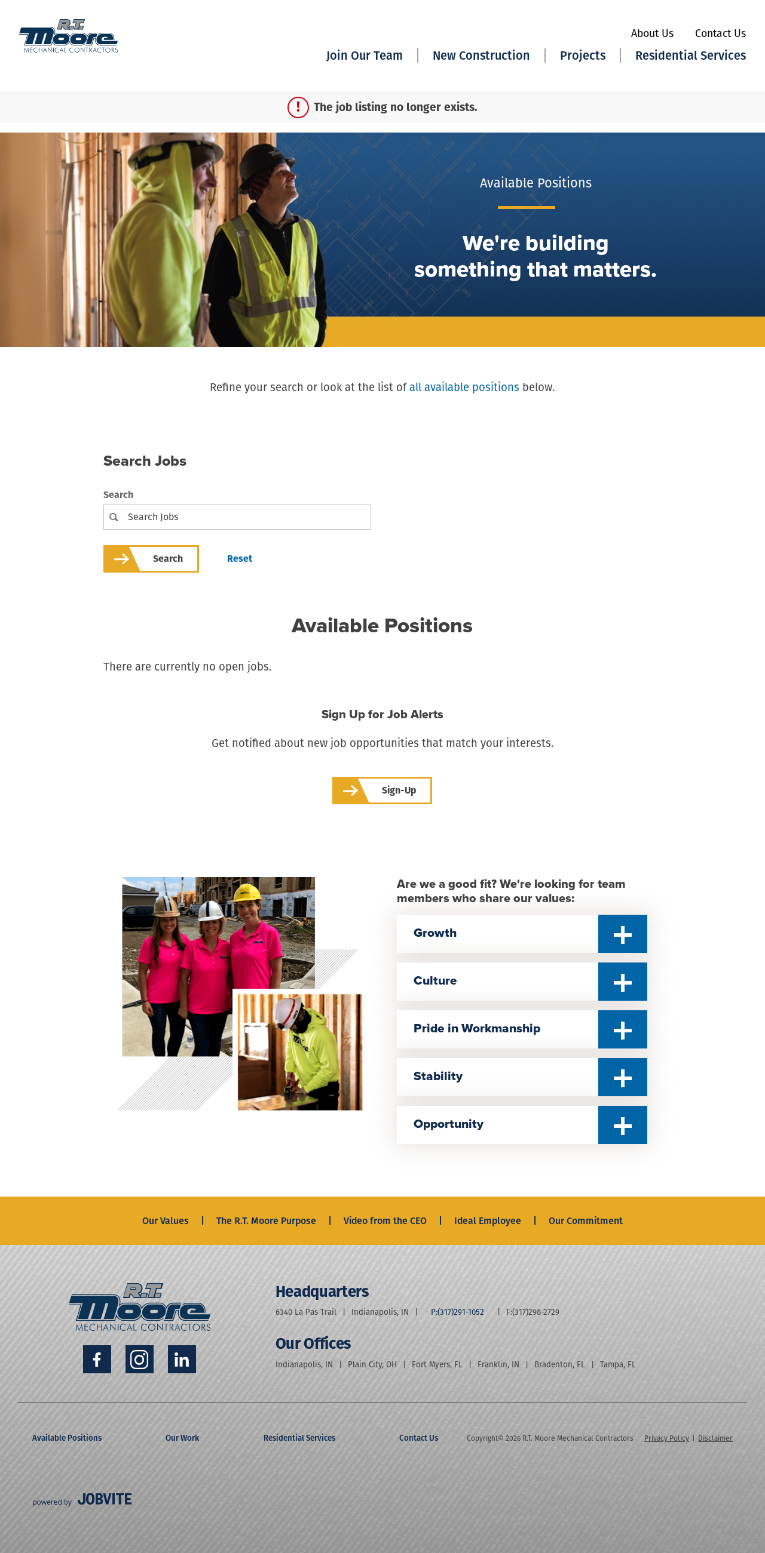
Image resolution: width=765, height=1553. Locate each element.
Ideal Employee (487, 1220)
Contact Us (720, 33)
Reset (239, 558)
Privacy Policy (666, 1438)
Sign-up (399, 790)
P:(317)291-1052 (457, 1312)
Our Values (165, 1220)
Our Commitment (586, 1220)
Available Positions (67, 1438)
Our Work (182, 1438)
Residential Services (299, 1438)
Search (118, 494)
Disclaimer (715, 1438)
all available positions (464, 387)
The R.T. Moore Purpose (266, 1220)
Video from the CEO (385, 1220)
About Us (652, 33)
